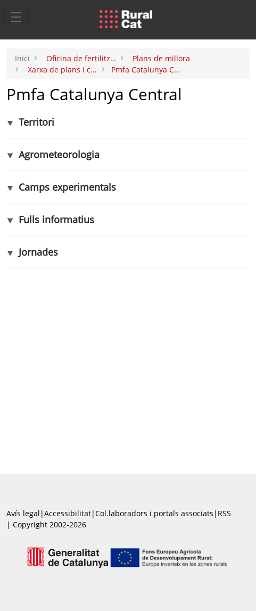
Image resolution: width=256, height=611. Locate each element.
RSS (224, 513)
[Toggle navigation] (16, 17)
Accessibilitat (67, 513)
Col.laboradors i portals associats (154, 513)
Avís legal (23, 513)
